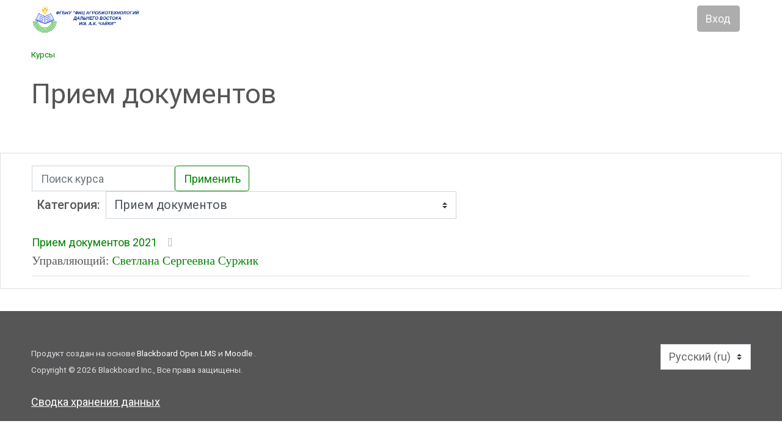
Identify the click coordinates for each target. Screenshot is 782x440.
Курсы (43, 54)
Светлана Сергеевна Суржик (185, 260)
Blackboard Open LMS (177, 353)
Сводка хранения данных (95, 401)
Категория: (68, 205)
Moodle (239, 353)
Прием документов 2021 (94, 242)
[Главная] (135, 19)
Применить (212, 178)
